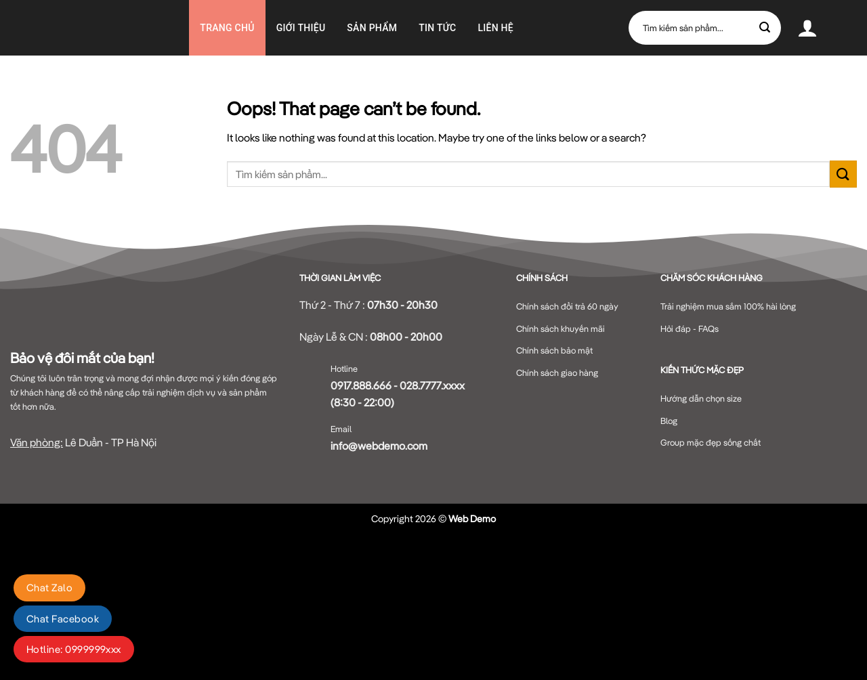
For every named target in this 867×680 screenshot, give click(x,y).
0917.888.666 (361, 385)
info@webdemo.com (379, 445)
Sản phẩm (372, 27)
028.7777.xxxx (432, 385)
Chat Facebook (62, 618)
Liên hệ (495, 27)
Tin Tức (437, 27)
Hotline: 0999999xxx (73, 649)
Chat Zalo (49, 587)
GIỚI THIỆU (301, 27)
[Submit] (765, 27)
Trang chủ (227, 27)
